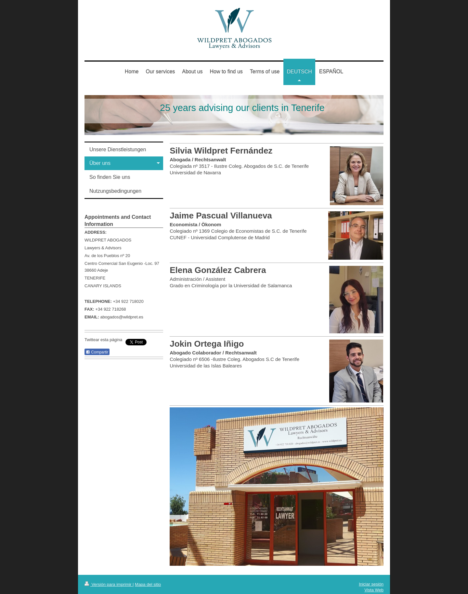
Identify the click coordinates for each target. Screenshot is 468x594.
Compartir (97, 352)
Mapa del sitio (148, 584)
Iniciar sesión (371, 584)
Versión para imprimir (108, 584)
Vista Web (374, 590)
